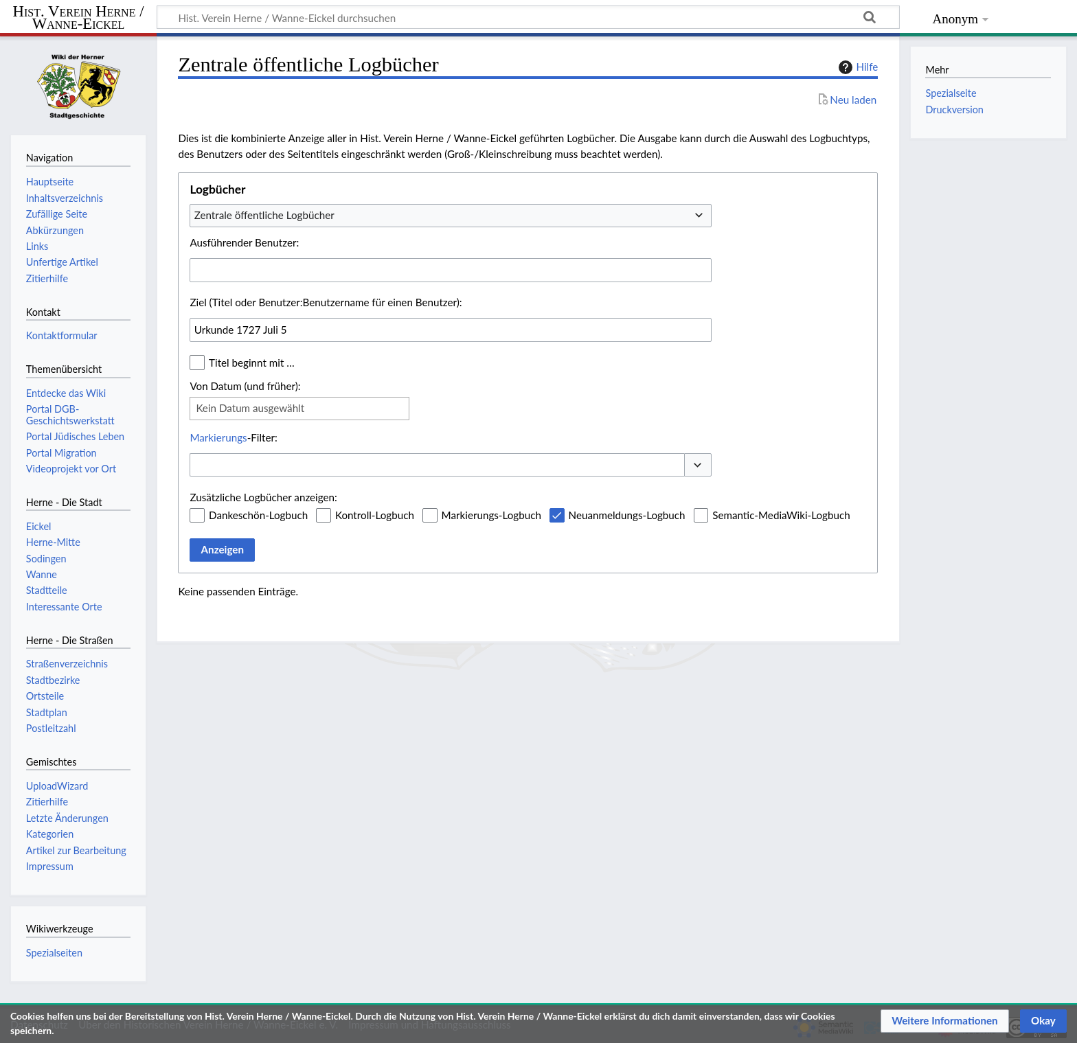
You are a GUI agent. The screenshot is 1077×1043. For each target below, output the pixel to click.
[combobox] (451, 215)
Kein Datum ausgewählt (250, 408)
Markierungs (218, 437)
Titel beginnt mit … (252, 362)
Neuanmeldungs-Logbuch (627, 515)
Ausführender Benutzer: (244, 242)
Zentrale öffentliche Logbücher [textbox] (264, 215)
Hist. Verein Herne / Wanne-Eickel (78, 18)
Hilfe (856, 67)
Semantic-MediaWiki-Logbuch (781, 515)
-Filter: (233, 437)
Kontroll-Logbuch (374, 515)
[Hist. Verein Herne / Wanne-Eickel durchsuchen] (528, 17)
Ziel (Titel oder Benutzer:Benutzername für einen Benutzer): (326, 302)
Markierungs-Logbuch (491, 515)
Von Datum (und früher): (245, 386)
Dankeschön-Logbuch (258, 515)
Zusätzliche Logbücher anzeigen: (263, 497)
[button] (698, 465)
